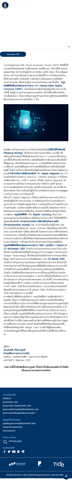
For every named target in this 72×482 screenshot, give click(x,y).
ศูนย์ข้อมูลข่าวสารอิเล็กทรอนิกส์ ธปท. (19, 423)
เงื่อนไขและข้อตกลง (14, 474)
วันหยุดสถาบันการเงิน (12, 427)
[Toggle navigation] (67, 5)
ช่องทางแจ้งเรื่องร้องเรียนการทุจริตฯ (19, 413)
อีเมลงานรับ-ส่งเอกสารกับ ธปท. (17, 405)
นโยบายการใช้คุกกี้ (58, 474)
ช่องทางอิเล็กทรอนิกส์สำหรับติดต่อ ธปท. (21, 409)
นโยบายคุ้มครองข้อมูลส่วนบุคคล (36, 474)
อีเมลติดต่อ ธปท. (10, 402)
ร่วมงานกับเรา (9, 430)
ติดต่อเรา (7, 398)
